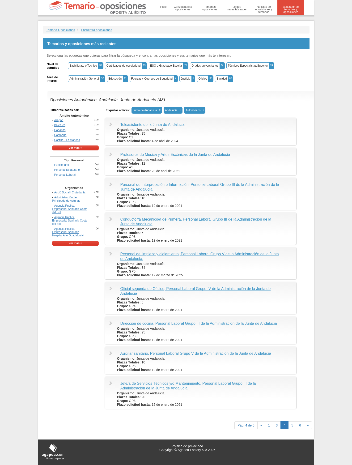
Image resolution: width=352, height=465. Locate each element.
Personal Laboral (65, 174)
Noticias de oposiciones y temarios (263, 9)
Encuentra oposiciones (96, 30)
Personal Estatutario (67, 169)
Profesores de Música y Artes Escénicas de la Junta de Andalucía (175, 155)
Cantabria (60, 135)
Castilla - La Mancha (67, 140)
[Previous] (261, 425)
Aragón (59, 120)
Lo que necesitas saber (237, 8)
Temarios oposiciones (209, 8)
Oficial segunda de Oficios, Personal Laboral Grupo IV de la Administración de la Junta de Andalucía (195, 291)
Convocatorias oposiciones (183, 8)
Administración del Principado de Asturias (66, 199)
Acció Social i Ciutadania (69, 192)
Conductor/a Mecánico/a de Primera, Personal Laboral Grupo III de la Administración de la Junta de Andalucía (195, 221)
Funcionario (61, 164)
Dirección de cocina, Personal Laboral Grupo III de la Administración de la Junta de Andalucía (198, 323)
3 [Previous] (277, 425)
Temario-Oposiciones (60, 30)
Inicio (163, 7)
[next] (308, 425)
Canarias (60, 130)
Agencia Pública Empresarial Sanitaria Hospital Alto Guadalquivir (68, 232)
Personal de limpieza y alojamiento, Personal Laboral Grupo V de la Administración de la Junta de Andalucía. (199, 256)
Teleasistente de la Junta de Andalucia (152, 125)
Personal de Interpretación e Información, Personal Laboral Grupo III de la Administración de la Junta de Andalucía (199, 187)
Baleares (59, 125)
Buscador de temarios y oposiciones (291, 9)
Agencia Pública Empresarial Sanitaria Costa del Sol (69, 209)
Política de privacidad (187, 446)
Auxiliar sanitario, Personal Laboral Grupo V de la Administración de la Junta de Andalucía (195, 353)
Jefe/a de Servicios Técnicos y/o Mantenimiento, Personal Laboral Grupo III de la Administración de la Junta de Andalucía (188, 385)
